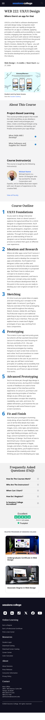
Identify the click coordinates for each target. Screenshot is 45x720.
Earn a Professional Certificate (12, 628)
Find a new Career (8, 632)
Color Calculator (7, 656)
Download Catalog (8, 646)
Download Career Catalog (10, 649)
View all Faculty (12, 195)
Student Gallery (15, 96)
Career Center (7, 652)
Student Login (7, 642)
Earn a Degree (7, 625)
